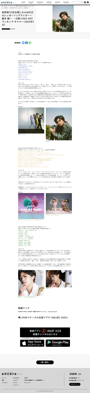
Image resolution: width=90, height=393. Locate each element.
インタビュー (5, 382)
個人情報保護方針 (73, 378)
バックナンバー (11, 6)
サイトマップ (27, 382)
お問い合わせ (74, 384)
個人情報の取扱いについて (75, 380)
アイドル (15, 382)
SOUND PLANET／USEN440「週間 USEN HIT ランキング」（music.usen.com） (38, 311)
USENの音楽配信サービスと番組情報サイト (34, 380)
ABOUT (26, 377)
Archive (5, 6)
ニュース (4, 377)
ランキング (15, 380)
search (81, 2)
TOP (2, 6)
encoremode (16, 377)
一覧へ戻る (44, 362)
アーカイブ (15, 385)
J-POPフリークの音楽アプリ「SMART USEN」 (29, 54)
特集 (3, 380)
